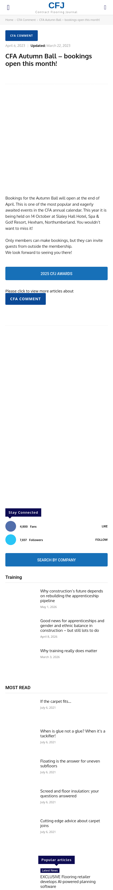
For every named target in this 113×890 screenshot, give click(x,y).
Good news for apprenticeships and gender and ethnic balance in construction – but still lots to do (72, 591)
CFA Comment (26, 20)
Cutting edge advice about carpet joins (70, 789)
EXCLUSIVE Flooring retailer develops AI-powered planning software (68, 847)
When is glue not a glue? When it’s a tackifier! (73, 699)
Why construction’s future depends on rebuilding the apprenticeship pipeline (71, 561)
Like (105, 492)
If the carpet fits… (55, 667)
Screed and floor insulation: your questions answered (69, 759)
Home (9, 20)
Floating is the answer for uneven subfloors (70, 729)
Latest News (50, 836)
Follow (101, 505)
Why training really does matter (68, 616)
